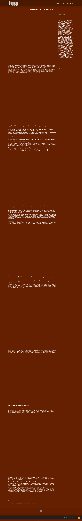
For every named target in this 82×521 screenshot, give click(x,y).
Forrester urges (20, 411)
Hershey (22, 284)
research (13, 488)
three (33, 351)
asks (22, 148)
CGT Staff (45, 62)
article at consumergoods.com (35, 62)
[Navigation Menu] (73, 3)
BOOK (57, 3)
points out (14, 477)
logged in (16, 500)
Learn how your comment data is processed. (34, 503)
